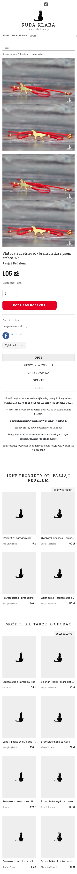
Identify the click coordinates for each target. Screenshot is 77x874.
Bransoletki (37, 54)
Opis (38, 357)
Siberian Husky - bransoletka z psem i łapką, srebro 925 (58, 681)
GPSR (38, 388)
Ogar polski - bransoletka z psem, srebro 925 (58, 597)
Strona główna (10, 54)
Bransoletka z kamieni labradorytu (58, 861)
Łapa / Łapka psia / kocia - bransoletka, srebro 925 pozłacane (19, 741)
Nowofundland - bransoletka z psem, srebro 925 (19, 597)
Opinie (38, 380)
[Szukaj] (48, 35)
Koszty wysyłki (38, 365)
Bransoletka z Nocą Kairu (55, 741)
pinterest (16, 334)
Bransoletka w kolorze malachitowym (19, 861)
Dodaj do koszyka (29, 305)
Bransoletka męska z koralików (58, 801)
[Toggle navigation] (6, 47)
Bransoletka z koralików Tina (18, 681)
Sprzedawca (38, 373)
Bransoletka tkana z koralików (19, 801)
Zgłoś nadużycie (14, 345)
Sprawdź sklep (63, 489)
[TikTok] (46, 4)
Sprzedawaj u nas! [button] (14, 35)
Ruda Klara (39, 22)
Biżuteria (24, 54)
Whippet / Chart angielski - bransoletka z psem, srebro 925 (19, 538)
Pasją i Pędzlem (14, 263)
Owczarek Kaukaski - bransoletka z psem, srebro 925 (58, 538)
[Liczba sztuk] (9, 293)
